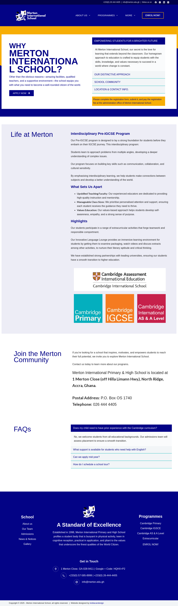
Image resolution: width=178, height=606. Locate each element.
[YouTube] (168, 2)
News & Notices (27, 539)
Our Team (27, 529)
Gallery (27, 544)
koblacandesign (97, 603)
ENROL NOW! (152, 15)
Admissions (27, 534)
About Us (83, 15)
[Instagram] (160, 2)
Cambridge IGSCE (150, 528)
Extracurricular (150, 538)
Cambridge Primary (150, 523)
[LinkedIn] (164, 2)
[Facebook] (156, 2)
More (130, 15)
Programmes (108, 15)
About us (27, 524)
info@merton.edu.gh (93, 582)
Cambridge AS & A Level (150, 533)
